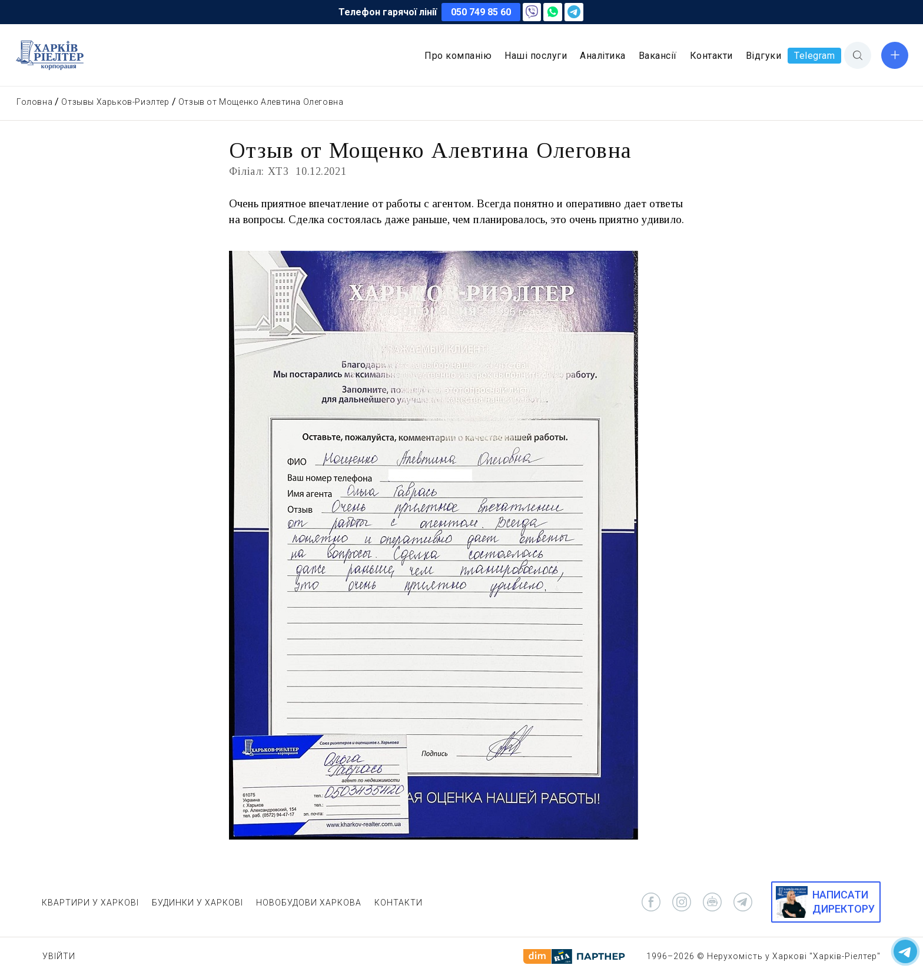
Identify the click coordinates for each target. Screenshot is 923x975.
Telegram (814, 55)
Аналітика (603, 55)
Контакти (711, 55)
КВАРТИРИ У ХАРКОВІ (90, 902)
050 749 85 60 (481, 12)
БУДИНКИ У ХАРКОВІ (197, 902)
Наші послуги (535, 55)
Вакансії (658, 55)
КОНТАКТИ (398, 902)
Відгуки (764, 55)
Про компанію (458, 55)
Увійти (58, 956)
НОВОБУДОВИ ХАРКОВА (308, 902)
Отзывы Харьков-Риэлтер (115, 102)
